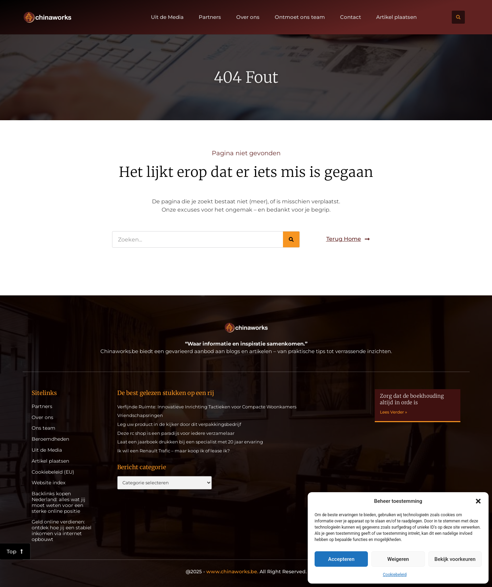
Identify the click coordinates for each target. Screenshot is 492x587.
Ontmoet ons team (300, 17)
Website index (48, 483)
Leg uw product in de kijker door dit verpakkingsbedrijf (179, 424)
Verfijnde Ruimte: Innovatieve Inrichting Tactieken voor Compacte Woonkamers (206, 406)
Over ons (248, 17)
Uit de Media (167, 17)
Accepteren (341, 559)
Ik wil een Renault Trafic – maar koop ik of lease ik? (173, 450)
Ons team (43, 428)
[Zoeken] (291, 239)
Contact (350, 17)
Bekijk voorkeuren (454, 559)
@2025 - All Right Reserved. (246, 571)
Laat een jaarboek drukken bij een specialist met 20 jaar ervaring (190, 441)
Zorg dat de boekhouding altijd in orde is (412, 399)
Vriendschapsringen (140, 415)
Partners (210, 17)
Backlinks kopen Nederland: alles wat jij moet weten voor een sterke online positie (58, 502)
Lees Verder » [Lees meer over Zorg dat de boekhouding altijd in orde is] (393, 412)
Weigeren (398, 559)
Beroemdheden (50, 439)
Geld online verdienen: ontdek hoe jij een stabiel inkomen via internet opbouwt (61, 530)
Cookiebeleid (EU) (53, 472)
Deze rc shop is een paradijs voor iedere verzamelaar (175, 433)
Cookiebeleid (395, 574)
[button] (478, 501)
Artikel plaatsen (396, 17)
